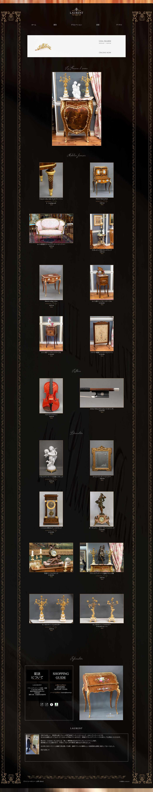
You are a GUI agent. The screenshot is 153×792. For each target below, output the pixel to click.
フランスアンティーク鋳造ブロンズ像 (102, 575)
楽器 (97, 25)
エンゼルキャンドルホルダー (51, 626)
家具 (55, 25)
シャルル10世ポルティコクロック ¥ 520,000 (51, 530)
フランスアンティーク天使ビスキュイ (51, 478)
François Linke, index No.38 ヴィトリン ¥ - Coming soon (51, 201)
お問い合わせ (40, 781)
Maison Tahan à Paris (101, 200)
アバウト (119, 25)
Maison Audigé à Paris (51, 303)
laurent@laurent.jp (66, 692)
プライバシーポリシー (29, 781)
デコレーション (76, 25)
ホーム (33, 25)
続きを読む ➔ (45, 750)
